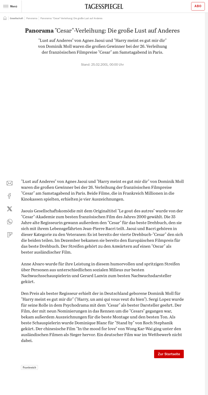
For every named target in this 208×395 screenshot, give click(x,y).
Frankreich (29, 367)
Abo (198, 6)
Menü (10, 6)
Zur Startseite (169, 354)
